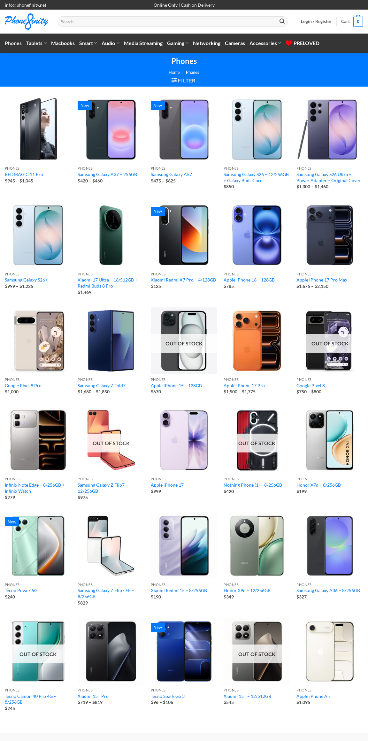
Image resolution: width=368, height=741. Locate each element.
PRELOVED (302, 43)
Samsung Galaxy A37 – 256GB (107, 174)
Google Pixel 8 (310, 385)
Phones (13, 43)
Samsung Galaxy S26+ (26, 279)
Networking (206, 43)
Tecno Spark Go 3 (168, 696)
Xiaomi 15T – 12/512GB (247, 696)
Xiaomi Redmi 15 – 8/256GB (179, 590)
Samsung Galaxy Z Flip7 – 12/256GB (103, 488)
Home (174, 72)
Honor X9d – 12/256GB (247, 590)
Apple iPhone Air (313, 696)
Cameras (235, 43)
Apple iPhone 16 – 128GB (249, 279)
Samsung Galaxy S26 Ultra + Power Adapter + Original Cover (328, 177)
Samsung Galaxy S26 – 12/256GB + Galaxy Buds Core (256, 177)
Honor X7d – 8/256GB (318, 485)
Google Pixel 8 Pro (23, 385)
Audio (110, 43)
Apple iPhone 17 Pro (244, 385)
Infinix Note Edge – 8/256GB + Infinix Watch (35, 488)
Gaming (177, 43)
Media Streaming (143, 43)
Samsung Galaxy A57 (171, 174)
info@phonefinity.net (25, 5)
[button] (316, 21)
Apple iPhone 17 (167, 485)
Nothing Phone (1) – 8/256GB (253, 485)
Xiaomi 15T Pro (93, 696)
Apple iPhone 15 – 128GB (176, 385)
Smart (88, 43)
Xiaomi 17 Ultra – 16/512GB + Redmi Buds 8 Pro (107, 283)
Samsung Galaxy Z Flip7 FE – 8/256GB (106, 593)
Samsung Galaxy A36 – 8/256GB (328, 590)
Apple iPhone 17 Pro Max (321, 279)
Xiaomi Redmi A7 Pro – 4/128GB (183, 279)
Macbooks (63, 43)
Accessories (265, 43)
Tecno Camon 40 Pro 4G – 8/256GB (30, 699)
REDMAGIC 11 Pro (24, 174)
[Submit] (282, 21)
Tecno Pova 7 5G (21, 590)
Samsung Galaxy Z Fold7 (102, 385)
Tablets (36, 43)
